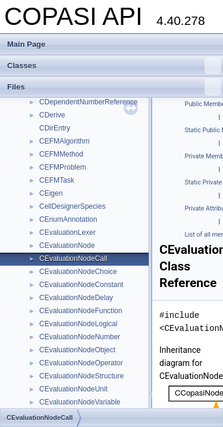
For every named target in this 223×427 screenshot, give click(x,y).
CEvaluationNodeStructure (81, 376)
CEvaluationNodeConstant (81, 285)
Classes (114, 66)
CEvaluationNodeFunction (80, 311)
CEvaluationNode (67, 245)
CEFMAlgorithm (64, 141)
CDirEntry (54, 128)
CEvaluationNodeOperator (81, 363)
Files (114, 87)
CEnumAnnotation (68, 219)
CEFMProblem (62, 167)
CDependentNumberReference (88, 102)
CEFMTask (56, 180)
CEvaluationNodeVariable (80, 402)
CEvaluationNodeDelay (76, 298)
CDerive (52, 115)
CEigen (50, 193)
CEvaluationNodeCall (73, 258)
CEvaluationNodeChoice (78, 271)
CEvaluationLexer (67, 232)
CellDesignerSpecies (72, 206)
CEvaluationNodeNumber (79, 337)
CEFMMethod (61, 154)
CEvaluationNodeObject (77, 350)
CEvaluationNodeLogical (78, 324)
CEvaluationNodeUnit (73, 389)
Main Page (26, 44)
